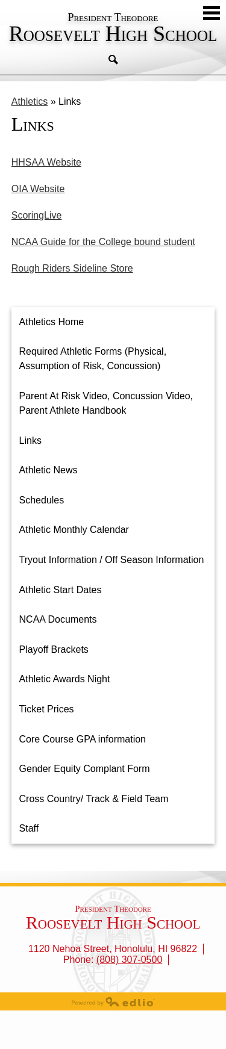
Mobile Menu (211, 13)
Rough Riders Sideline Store (72, 268)
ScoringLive (36, 215)
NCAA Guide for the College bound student (103, 242)
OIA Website (38, 189)
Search (113, 59)
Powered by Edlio (113, 1001)
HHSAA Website (46, 162)
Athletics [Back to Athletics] (29, 101)
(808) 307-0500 (129, 959)
